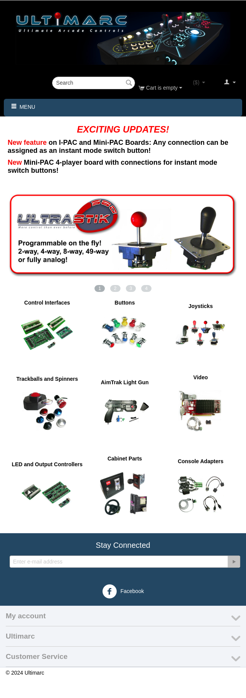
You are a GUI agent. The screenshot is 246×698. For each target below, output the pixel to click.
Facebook (123, 591)
